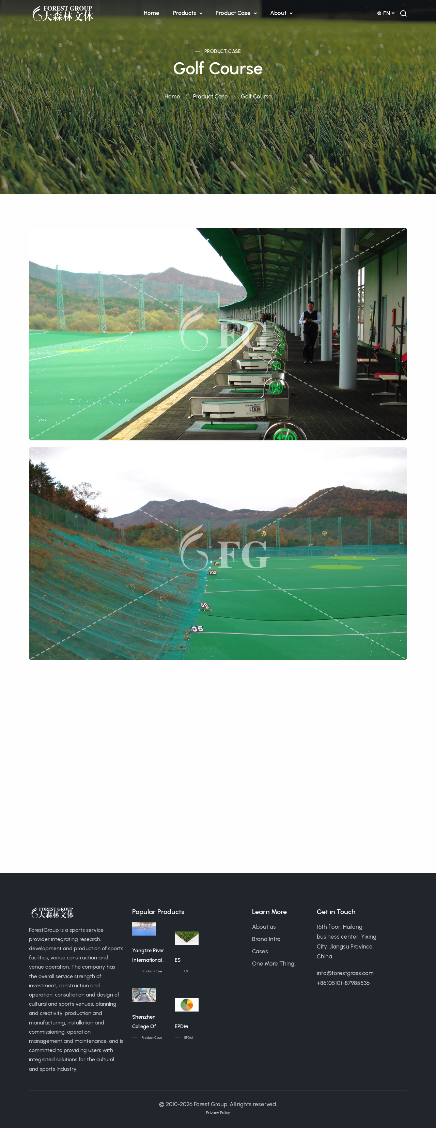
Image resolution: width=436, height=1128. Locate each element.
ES (178, 960)
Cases (260, 951)
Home (151, 13)
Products (185, 13)
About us (264, 926)
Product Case (234, 13)
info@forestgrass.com (345, 973)
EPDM (181, 1026)
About (279, 13)
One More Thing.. (274, 963)
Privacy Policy (218, 1112)
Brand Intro (266, 939)
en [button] (383, 13)
